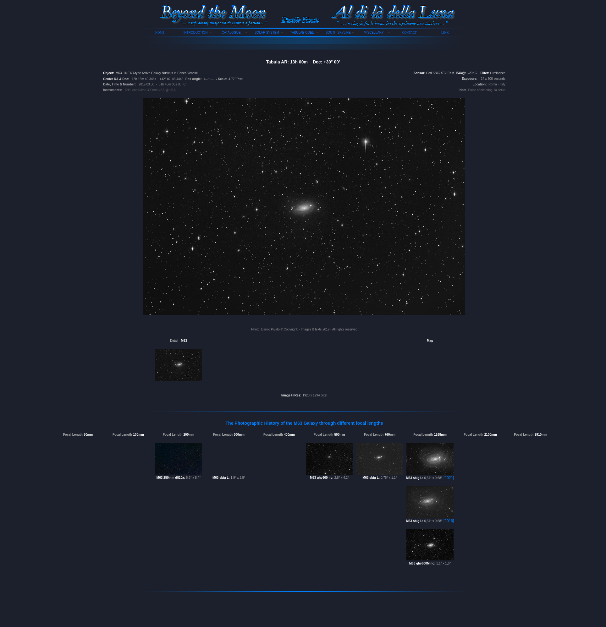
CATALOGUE (231, 32)
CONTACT (409, 32)
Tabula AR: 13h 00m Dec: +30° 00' (303, 61)
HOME (159, 32)
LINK (445, 32)
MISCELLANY (373, 32)
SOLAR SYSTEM (267, 32)
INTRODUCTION (196, 32)
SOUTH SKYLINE (338, 32)
